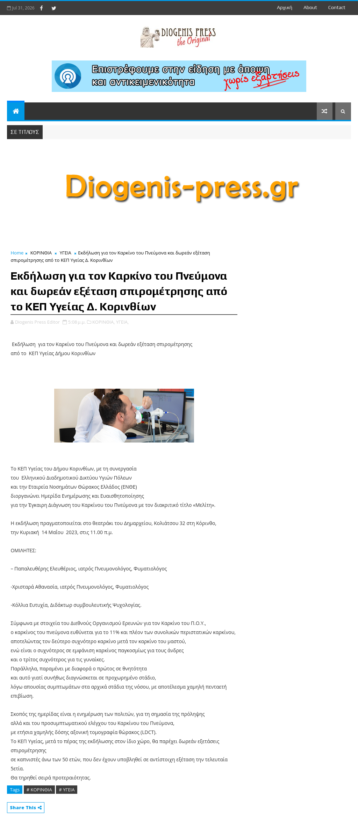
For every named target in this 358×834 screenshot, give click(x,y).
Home (16, 253)
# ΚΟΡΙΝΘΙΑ (39, 789)
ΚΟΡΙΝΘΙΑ (41, 253)
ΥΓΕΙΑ (65, 253)
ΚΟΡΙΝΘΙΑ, (103, 322)
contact (336, 7)
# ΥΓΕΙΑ (66, 789)
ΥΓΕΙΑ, (122, 322)
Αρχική (284, 7)
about (310, 7)
